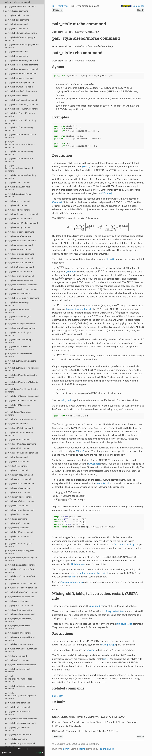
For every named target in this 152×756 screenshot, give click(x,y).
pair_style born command (16, 56)
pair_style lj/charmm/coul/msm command (19, 159)
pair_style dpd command (16, 424)
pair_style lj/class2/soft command (20, 565)
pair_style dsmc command (17, 462)
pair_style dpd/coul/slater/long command (19, 433)
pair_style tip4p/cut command (19, 263)
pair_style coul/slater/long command (21, 289)
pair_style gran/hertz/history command (18, 627)
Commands (138, 6)
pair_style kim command (16, 739)
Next (140, 10)
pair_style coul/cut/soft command (20, 583)
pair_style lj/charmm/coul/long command (19, 152)
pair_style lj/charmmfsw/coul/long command (20, 176)
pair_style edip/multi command (19, 510)
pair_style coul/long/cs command (20, 324)
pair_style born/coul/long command (21, 60)
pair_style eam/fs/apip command (20, 501)
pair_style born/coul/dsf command (21, 73)
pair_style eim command (16, 519)
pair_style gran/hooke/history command (18, 620)
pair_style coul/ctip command (18, 227)
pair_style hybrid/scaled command (20, 723)
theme (82, 749)
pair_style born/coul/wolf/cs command (18, 310)
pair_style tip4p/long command (19, 267)
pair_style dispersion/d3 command (20, 419)
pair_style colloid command (17, 201)
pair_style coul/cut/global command (21, 223)
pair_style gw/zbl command (17, 660)
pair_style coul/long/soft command (21, 588)
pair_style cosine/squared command (21, 214)
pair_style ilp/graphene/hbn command (17, 728)
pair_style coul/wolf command (19, 258)
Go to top (23, 748)
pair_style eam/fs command (17, 488)
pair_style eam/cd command (18, 479)
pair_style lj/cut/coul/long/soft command (19, 544)
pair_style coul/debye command (19, 232)
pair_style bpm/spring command (19, 82)
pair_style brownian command (19, 87)
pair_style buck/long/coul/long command (19, 128)
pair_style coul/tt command (17, 294)
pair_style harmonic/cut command (20, 665)
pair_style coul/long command (19, 245)
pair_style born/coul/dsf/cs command (22, 298)
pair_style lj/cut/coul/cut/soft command (18, 537)
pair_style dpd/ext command (18, 439)
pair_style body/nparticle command (21, 33)
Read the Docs (106, 749)
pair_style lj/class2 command (18, 182)
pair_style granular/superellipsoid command (20, 638)
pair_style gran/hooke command (20, 614)
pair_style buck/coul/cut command (21, 100)
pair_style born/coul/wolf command (21, 69)
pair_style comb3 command (17, 210)
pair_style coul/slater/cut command (21, 285)
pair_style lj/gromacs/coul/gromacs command (21, 650)
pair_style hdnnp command (17, 703)
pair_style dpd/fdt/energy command (21, 453)
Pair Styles (62, 6)
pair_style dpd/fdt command (18, 448)
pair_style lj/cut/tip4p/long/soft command (19, 552)
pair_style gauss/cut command (19, 605)
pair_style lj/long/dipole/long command (18, 413)
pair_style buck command (16, 96)
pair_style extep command (17, 528)
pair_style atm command (16, 24)
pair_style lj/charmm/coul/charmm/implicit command (20, 144)
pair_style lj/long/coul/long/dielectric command (21, 390)
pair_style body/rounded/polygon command (20, 38)
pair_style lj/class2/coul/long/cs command (19, 340)
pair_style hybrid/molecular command (17, 712)
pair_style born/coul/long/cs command (18, 303)
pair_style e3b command (16, 466)
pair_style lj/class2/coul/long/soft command (20, 577)
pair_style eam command (16, 470)
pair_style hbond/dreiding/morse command (20, 687)
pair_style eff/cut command (17, 514)
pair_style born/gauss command (19, 78)
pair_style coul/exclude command (20, 241)
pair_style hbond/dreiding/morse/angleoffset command (20, 695)
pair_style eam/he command (18, 492)
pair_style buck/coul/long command (21, 104)
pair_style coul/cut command (18, 219)
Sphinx (66, 749)
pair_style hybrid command (17, 707)
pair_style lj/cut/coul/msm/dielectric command (21, 383)
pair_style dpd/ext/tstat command (20, 444)
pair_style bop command (16, 51)
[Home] (53, 6)
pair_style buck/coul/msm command (21, 109)
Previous (57, 10)
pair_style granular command (18, 633)
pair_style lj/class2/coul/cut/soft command (19, 570)
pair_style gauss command (17, 601)
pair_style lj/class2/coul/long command (18, 195)
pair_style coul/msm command (19, 249)
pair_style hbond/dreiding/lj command (17, 670)
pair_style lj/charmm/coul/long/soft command (21, 559)
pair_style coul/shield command (19, 276)
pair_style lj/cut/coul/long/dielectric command (21, 376)
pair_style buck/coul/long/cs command (18, 317)
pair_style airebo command (17, 2)
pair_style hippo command (17, 20)
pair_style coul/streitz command (19, 254)
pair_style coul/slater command (19, 280)
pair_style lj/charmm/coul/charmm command (20, 135)
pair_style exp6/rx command (18, 523)
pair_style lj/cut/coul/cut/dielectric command (20, 362)
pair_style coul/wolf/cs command (20, 328)
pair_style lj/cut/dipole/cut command (22, 396)
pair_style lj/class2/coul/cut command (17, 188)
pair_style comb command (17, 205)
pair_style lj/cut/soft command (19, 532)
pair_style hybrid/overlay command (21, 719)
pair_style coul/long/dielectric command (18, 355)
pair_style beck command (16, 29)
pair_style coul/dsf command (18, 236)
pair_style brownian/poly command (21, 91)
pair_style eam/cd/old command (19, 484)
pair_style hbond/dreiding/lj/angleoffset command (18, 679)
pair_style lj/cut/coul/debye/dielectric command (22, 369)
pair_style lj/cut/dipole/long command (17, 406)
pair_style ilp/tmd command (18, 735)
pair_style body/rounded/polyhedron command (22, 45)
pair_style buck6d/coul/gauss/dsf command (20, 114)
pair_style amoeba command (18, 15)
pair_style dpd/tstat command (19, 428)
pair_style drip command (16, 457)
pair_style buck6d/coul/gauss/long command (20, 121)
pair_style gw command (16, 656)
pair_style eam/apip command (19, 497)
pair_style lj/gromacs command (19, 644)
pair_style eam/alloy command (19, 475)
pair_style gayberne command (18, 610)
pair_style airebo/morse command (20, 7)
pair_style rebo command (15, 11)
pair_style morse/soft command (19, 597)
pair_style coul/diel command (18, 271)
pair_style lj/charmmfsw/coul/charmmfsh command (19, 168)
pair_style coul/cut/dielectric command (18, 347)
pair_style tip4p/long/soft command (21, 592)
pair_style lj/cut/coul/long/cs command (18, 333)
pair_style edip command (16, 506)
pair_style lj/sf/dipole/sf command (20, 401)
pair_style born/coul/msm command (21, 65)
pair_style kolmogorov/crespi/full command (20, 744)
